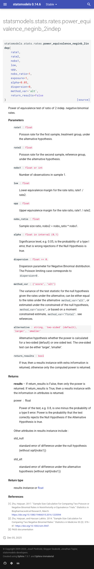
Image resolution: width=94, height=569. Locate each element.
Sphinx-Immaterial (44, 556)
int (40, 167)
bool (41, 355)
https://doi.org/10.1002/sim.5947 (32, 526)
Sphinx (21, 556)
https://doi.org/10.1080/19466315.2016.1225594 (36, 514)
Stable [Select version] (50, 4)
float (28, 127)
